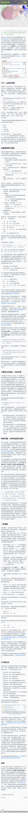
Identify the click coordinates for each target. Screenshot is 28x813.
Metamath (23, 781)
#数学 (9, 793)
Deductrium (18, 56)
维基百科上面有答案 (14, 293)
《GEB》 (5, 93)
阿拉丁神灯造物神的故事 (7, 451)
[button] (2, 810)
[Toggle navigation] (25, 2)
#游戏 (12, 793)
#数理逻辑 (5, 793)
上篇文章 (5, 39)
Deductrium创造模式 (6, 323)
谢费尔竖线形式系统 (19, 309)
